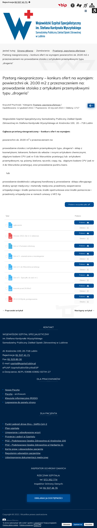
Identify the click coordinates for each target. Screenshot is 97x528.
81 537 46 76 (50, 487)
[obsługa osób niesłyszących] (85, 6)
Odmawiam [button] (66, 524)
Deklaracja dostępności (49, 498)
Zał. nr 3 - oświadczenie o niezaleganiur (28, 256)
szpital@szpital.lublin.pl (23, 363)
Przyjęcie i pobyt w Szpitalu (20, 436)
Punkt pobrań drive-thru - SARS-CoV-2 (26, 424)
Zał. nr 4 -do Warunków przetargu (26, 267)
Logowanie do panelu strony (20, 402)
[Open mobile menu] (86, 11)
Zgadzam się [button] (78, 524)
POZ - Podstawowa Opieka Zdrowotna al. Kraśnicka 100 (35, 440)
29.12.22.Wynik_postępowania (25, 299)
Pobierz (84, 222)
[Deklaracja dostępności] (73, 6)
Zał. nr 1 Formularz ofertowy (24, 246)
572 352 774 (50, 479)
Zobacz (84, 228)
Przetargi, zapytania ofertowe (46, 105)
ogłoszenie (17, 225)
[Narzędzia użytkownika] (91, 105)
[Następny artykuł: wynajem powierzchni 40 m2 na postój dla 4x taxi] (84, 310)
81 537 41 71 (23, 355)
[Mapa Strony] (49, 520)
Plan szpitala (12, 428)
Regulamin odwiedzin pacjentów (23, 453)
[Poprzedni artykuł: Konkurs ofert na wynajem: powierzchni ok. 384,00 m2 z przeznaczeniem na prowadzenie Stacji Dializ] (13, 310)
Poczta (9, 394)
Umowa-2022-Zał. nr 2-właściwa (26, 236)
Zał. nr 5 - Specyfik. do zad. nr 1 (25, 278)
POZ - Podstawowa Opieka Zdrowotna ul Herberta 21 (34, 444)
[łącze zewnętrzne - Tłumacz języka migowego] (79, 6)
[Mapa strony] (91, 6)
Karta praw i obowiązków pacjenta (24, 449)
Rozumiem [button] (88, 524)
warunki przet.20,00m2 (22, 288)
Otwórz (84, 238)
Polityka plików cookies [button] (10, 525)
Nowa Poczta (12, 389)
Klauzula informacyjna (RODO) (21, 398)
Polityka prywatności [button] (26, 525)
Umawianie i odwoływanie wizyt (23, 432)
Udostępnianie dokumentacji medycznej (26, 457)
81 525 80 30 (14, 359)
